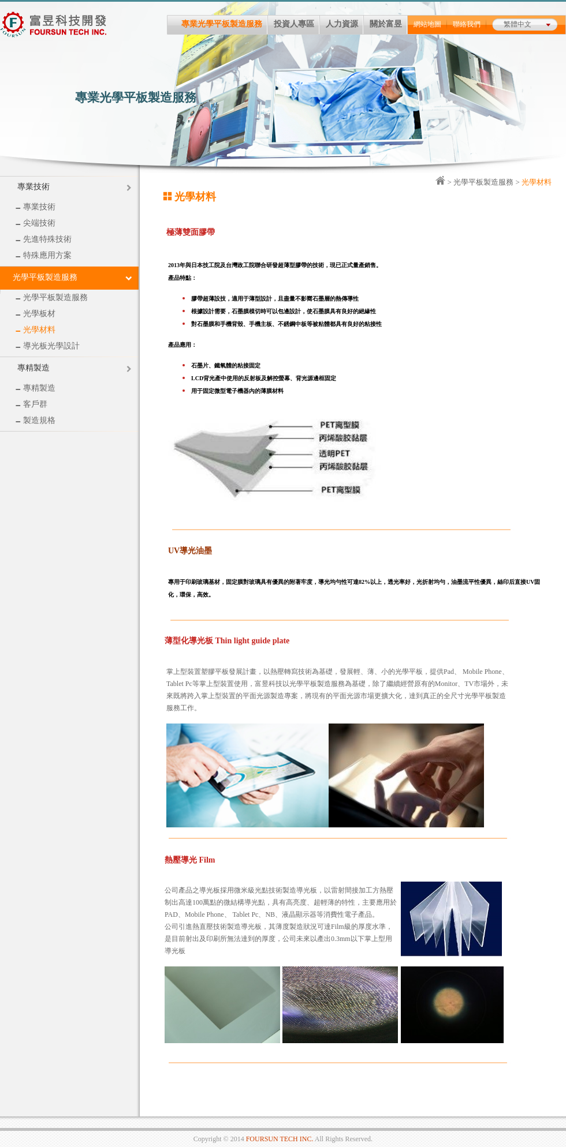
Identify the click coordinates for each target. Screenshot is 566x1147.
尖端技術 (35, 223)
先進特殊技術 (44, 239)
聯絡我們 (469, 24)
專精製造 (33, 367)
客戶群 (31, 404)
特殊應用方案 (44, 255)
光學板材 (35, 313)
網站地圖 (430, 24)
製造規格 (35, 420)
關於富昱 (389, 24)
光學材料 (35, 329)
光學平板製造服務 (52, 297)
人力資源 (345, 24)
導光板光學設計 (48, 346)
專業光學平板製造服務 (224, 24)
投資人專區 (297, 24)
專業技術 (33, 186)
